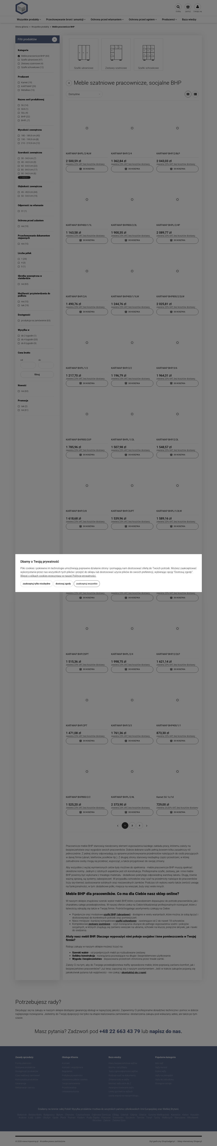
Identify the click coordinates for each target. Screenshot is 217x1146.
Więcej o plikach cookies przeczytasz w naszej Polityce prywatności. (58, 575)
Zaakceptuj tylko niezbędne (36, 583)
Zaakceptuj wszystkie (87, 583)
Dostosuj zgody (63, 583)
